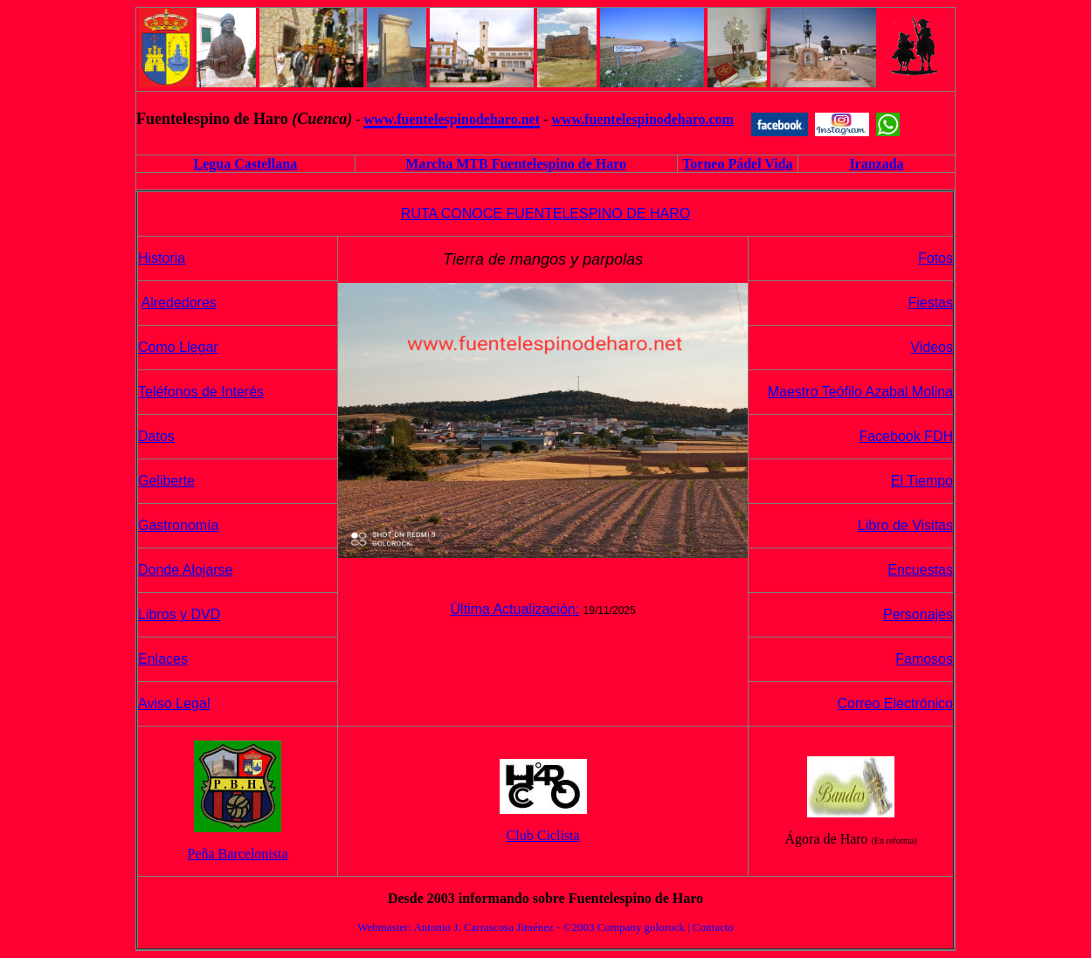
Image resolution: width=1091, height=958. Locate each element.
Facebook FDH (906, 436)
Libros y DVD (179, 614)
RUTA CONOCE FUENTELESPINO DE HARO (545, 213)
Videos (931, 347)
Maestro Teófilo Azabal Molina (860, 391)
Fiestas (930, 302)
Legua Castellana (245, 163)
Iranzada (876, 163)
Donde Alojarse (185, 569)
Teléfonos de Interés (201, 391)
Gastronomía (178, 525)
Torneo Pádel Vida (737, 163)
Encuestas (920, 569)
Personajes (918, 614)
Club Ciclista (543, 835)
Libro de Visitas (905, 525)
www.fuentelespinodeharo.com (642, 119)
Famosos (924, 658)
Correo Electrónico (896, 703)
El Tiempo (922, 480)
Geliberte (166, 480)
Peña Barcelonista (238, 853)
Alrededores (179, 302)
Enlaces (163, 658)
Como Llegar (178, 347)
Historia (161, 258)
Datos (156, 436)
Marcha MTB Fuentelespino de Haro (515, 163)
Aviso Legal (174, 703)
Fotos (935, 258)
